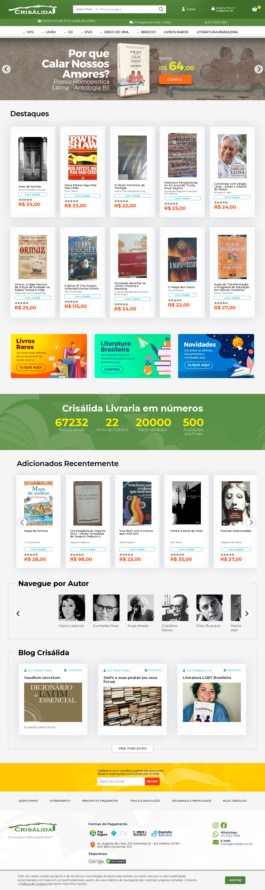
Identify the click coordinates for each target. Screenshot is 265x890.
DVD (86, 32)
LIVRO (49, 32)
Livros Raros (176, 32)
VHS (28, 32)
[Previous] (6, 69)
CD (68, 32)
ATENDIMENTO (60, 800)
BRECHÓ (146, 32)
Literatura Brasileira (217, 32)
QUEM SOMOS (28, 800)
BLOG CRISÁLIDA (235, 800)
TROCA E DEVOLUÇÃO (145, 800)
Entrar (189, 9)
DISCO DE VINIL (114, 32)
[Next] (258, 69)
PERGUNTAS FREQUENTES (100, 800)
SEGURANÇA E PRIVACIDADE (191, 800)
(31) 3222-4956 (216, 22)
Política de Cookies (33, 884)
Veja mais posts (132, 748)
